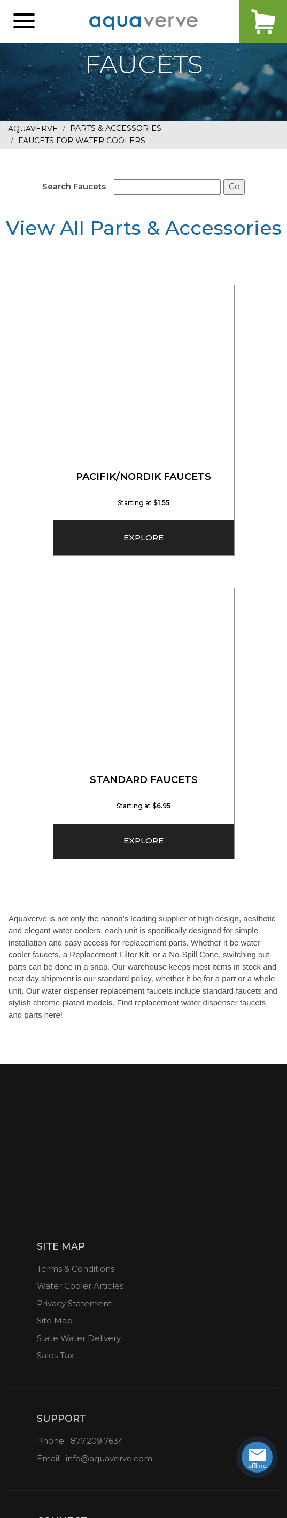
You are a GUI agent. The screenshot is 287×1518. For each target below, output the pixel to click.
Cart (263, 21)
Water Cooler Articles (80, 1286)
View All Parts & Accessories (144, 227)
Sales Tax (55, 1355)
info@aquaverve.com (109, 1458)
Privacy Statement (74, 1303)
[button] (24, 21)
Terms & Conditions (75, 1269)
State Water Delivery (79, 1338)
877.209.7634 (97, 1441)
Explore (143, 537)
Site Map (55, 1320)
